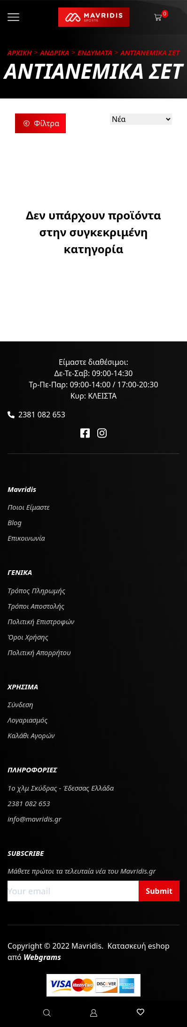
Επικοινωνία (26, 538)
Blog (15, 522)
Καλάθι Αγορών (31, 735)
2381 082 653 (41, 414)
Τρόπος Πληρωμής (36, 590)
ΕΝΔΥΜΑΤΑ (95, 52)
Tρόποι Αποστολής (36, 606)
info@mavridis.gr (35, 818)
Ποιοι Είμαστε (29, 507)
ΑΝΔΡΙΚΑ (54, 52)
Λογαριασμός (27, 720)
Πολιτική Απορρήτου (39, 652)
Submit (159, 891)
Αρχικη (20, 52)
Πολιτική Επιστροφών (41, 621)
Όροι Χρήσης (28, 637)
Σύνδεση (20, 704)
